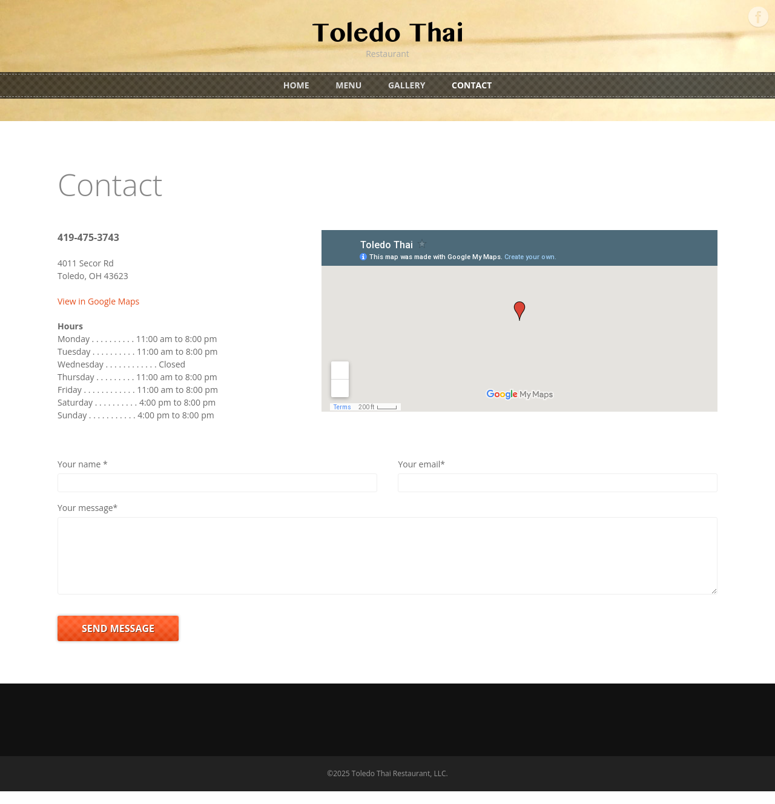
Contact (472, 85)
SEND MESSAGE (118, 641)
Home (296, 85)
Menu (348, 85)
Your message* (87, 507)
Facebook (758, 17)
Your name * (83, 464)
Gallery (406, 85)
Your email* (421, 464)
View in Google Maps (98, 301)
